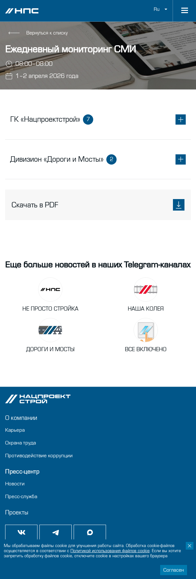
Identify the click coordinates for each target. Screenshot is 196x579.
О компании (21, 417)
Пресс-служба (21, 496)
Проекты (16, 512)
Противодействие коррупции (39, 455)
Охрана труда (20, 443)
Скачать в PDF (98, 205)
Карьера (15, 430)
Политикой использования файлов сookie (110, 550)
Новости (15, 484)
